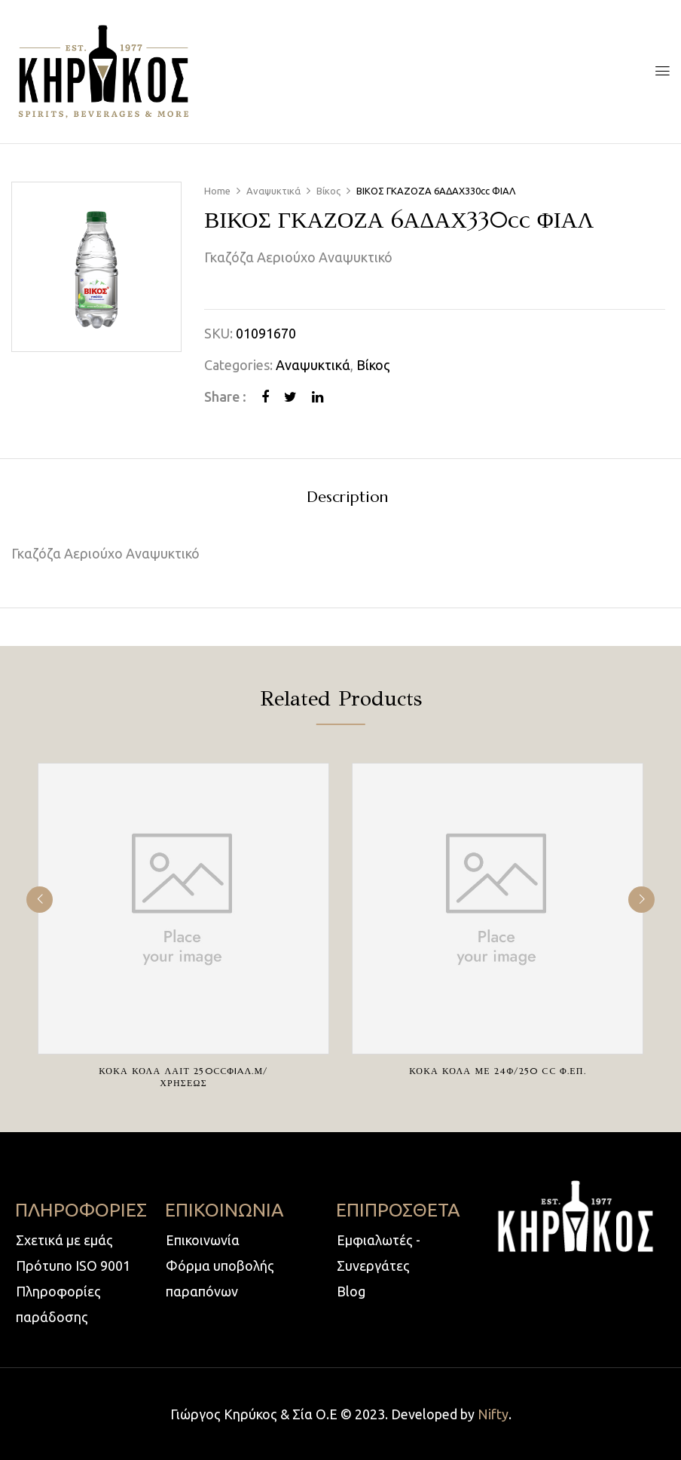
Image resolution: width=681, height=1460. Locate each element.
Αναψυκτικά (273, 190)
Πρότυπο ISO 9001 (73, 1265)
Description (347, 498)
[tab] (347, 499)
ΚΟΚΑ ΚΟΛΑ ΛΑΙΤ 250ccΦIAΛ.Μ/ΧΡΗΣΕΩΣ (183, 1076)
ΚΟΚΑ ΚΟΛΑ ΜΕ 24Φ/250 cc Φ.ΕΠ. (497, 1070)
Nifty (493, 1414)
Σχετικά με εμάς (64, 1239)
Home (217, 190)
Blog (351, 1291)
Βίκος (328, 190)
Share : (225, 396)
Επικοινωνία (203, 1239)
